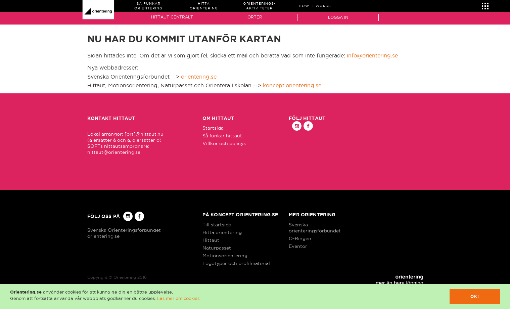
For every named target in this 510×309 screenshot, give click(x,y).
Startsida (213, 128)
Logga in (338, 17)
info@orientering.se (372, 55)
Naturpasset (216, 248)
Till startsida (216, 224)
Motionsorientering (224, 255)
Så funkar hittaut (222, 135)
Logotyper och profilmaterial (236, 263)
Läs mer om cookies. (178, 298)
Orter (254, 17)
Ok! (474, 296)
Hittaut (210, 240)
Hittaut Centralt (172, 17)
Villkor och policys (224, 143)
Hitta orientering (222, 232)
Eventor (298, 246)
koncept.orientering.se (292, 85)
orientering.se (199, 77)
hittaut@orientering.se (113, 152)
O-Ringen (300, 238)
